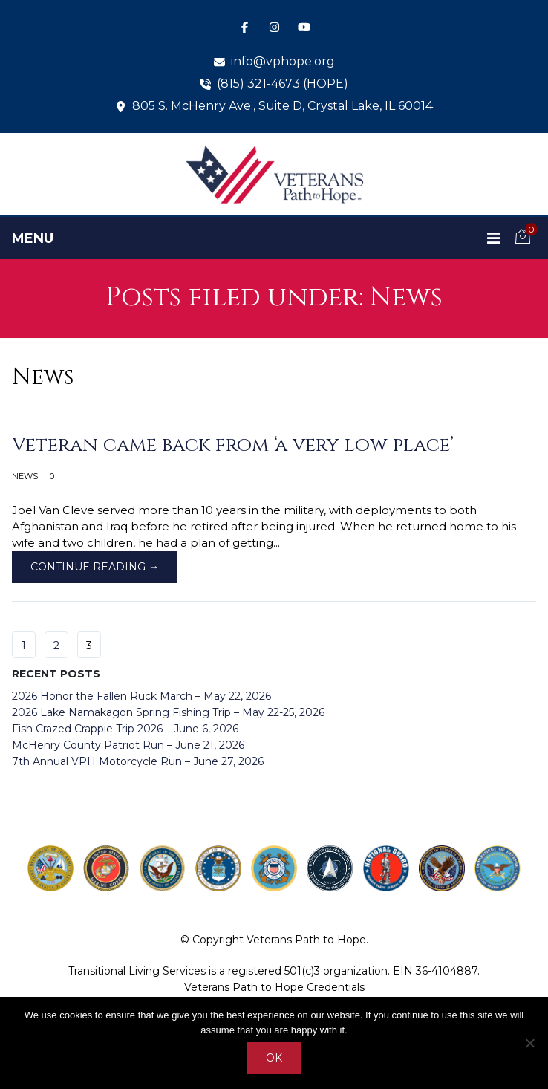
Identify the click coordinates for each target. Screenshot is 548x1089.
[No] (529, 1043)
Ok (274, 1057)
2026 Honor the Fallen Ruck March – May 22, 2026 (141, 696)
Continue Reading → (94, 566)
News (25, 476)
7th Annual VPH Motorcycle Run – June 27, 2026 (138, 761)
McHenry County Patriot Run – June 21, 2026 (128, 745)
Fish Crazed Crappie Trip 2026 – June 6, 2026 (125, 728)
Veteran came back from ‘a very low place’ (233, 445)
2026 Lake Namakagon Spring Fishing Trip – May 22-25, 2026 (168, 712)
